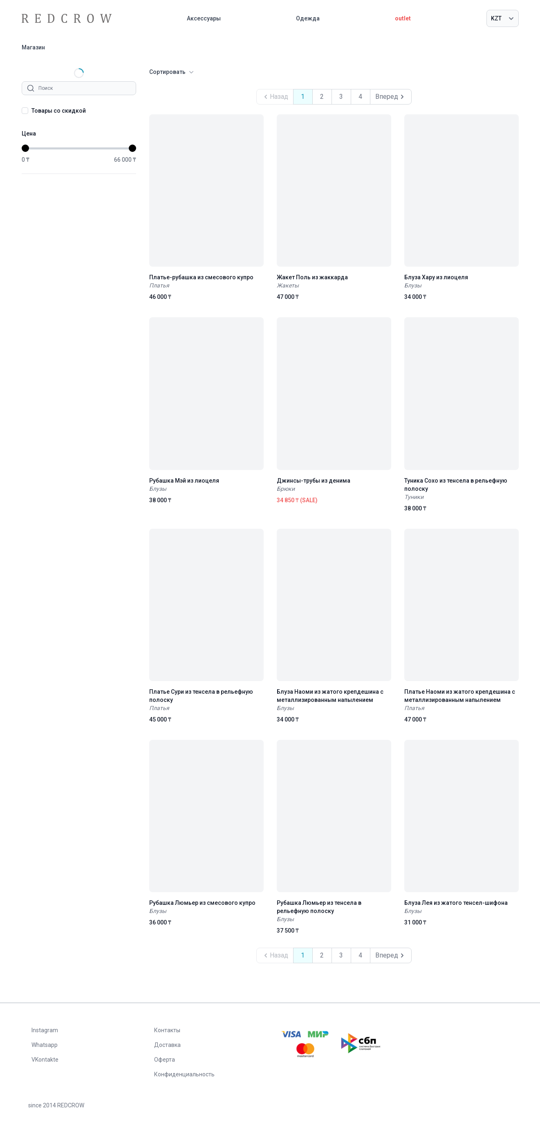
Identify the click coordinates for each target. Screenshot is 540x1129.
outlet (403, 18)
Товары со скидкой (58, 110)
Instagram (44, 1030)
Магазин (33, 47)
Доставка (167, 1045)
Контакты (167, 1030)
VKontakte (44, 1059)
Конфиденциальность (184, 1074)
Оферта (164, 1059)
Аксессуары (204, 18)
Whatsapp (44, 1045)
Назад (275, 97)
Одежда (308, 18)
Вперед (390, 97)
